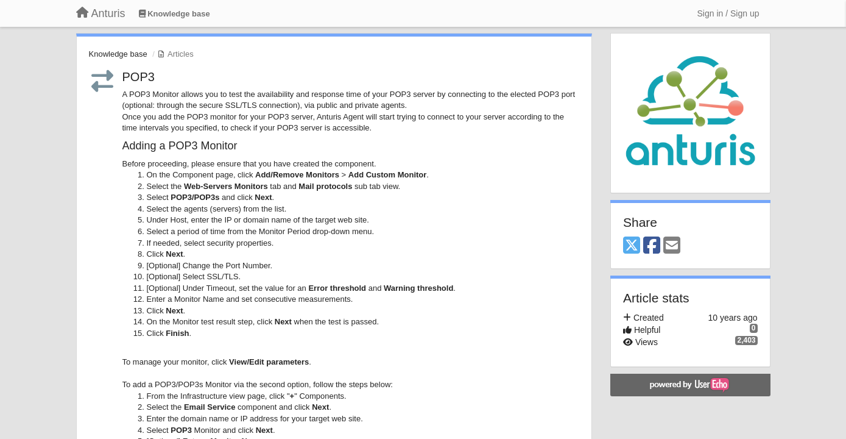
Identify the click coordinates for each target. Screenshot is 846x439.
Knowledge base (118, 54)
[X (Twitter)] (631, 246)
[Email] (671, 246)
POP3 (138, 77)
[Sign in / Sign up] (728, 13)
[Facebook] (651, 246)
